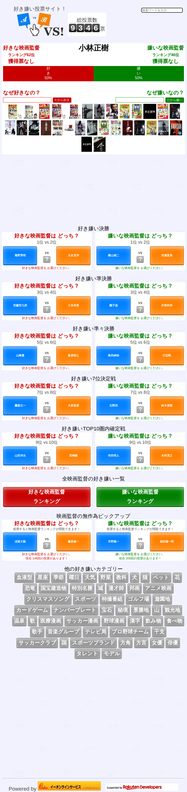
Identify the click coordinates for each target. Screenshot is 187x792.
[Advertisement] (145, 24)
